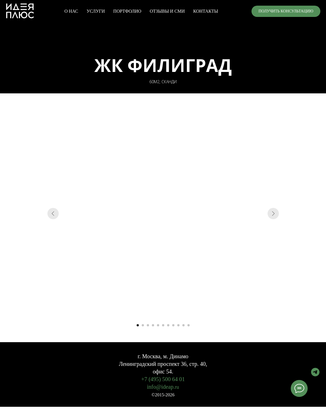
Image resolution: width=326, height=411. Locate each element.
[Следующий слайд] (273, 213)
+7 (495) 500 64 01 (163, 379)
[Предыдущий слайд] (53, 213)
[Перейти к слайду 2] (143, 325)
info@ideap (160, 387)
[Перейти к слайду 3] (148, 325)
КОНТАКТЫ (205, 11)
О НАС (71, 11)
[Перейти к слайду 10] (183, 325)
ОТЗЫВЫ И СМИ (167, 11)
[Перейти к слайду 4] (153, 325)
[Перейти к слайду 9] (178, 325)
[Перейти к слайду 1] (138, 325)
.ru (176, 387)
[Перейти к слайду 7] (168, 325)
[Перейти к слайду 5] (158, 325)
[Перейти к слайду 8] (173, 325)
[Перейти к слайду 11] (188, 325)
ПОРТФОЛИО (127, 11)
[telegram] (315, 374)
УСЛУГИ (96, 11)
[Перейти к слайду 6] (163, 325)
